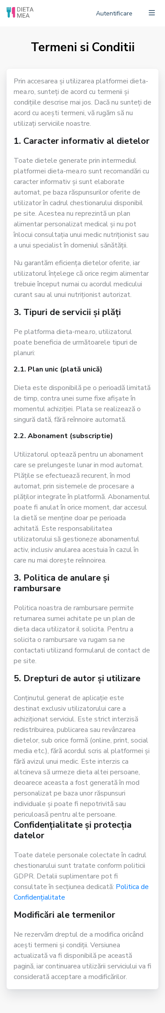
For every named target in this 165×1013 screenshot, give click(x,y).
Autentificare (114, 14)
